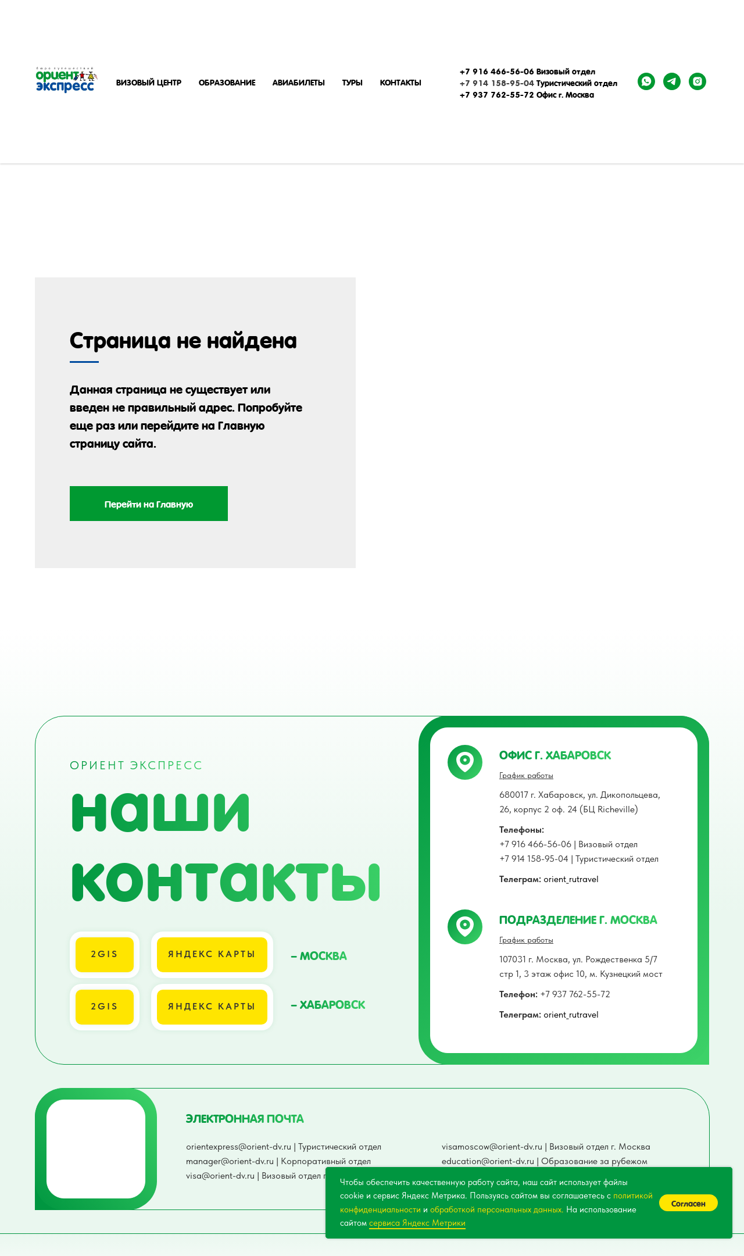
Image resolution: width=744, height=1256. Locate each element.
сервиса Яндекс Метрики (417, 1223)
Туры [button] (352, 81)
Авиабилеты (299, 81)
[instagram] (697, 81)
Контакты (400, 81)
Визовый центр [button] (148, 81)
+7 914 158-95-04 (497, 82)
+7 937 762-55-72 (554, 1020)
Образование (227, 81)
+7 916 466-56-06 (497, 70)
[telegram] (672, 81)
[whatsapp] (646, 81)
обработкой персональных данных (495, 1209)
